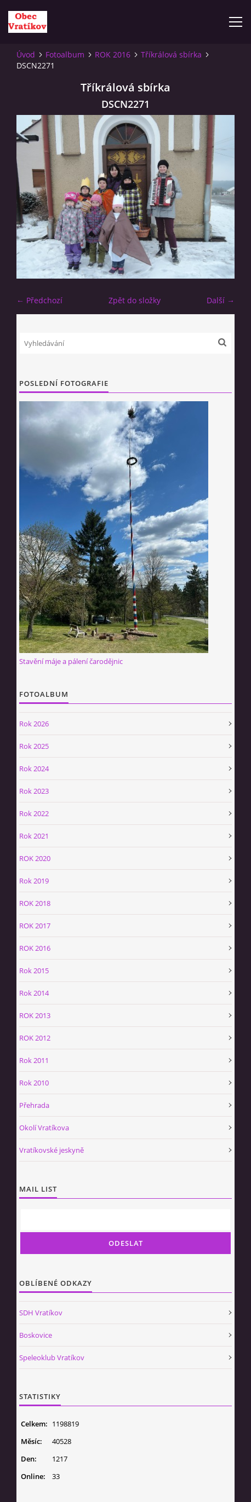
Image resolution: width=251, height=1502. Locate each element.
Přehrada (34, 1105)
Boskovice (35, 1335)
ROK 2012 (34, 1038)
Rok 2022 (34, 813)
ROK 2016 (112, 54)
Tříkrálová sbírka (171, 54)
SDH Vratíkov (40, 1313)
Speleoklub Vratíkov (51, 1357)
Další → (221, 300)
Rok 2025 (34, 746)
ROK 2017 (34, 926)
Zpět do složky (135, 300)
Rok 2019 (34, 881)
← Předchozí (39, 300)
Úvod (25, 54)
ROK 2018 (34, 903)
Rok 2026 (34, 724)
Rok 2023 (34, 791)
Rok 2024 (34, 768)
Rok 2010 (34, 1083)
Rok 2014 (34, 993)
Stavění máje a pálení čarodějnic (71, 661)
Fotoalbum (64, 54)
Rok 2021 (34, 836)
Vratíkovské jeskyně (51, 1150)
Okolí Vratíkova (44, 1128)
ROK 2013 (34, 1015)
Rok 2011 (34, 1060)
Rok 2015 (34, 970)
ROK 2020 (34, 858)
